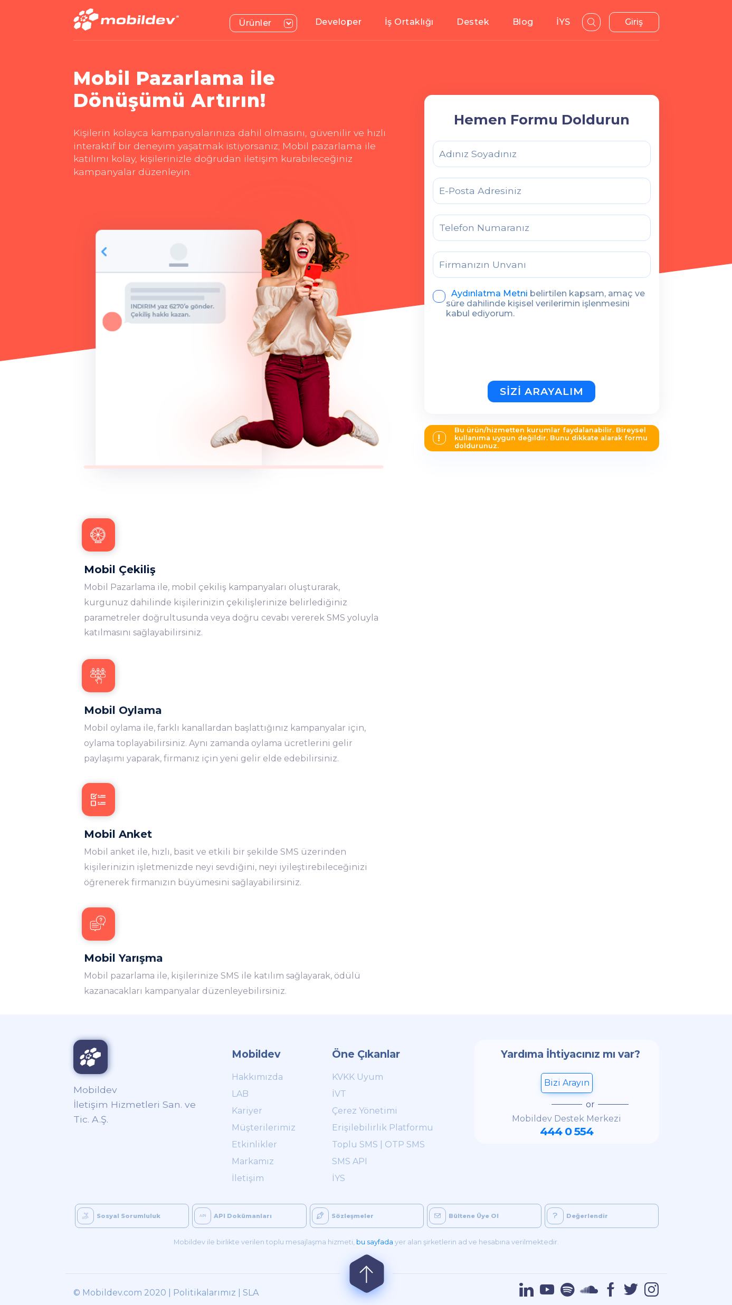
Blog (527, 21)
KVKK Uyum (357, 1077)
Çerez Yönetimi (364, 1111)
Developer (342, 21)
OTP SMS (405, 1144)
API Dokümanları (233, 1215)
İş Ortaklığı (414, 21)
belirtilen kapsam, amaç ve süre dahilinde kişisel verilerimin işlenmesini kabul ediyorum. (539, 303)
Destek (477, 21)
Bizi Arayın (567, 1083)
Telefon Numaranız (484, 227)
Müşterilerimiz (264, 1128)
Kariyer (247, 1111)
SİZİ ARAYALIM (542, 391)
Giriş (634, 22)
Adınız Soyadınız (478, 153)
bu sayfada (375, 1242)
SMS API (349, 1161)
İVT (339, 1094)
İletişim (248, 1178)
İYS (567, 21)
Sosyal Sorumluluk (118, 1215)
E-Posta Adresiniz (480, 190)
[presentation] (513, 351)
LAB (240, 1094)
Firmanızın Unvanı (482, 264)
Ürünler (268, 22)
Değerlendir (577, 1215)
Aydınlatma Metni (489, 293)
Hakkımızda (257, 1077)
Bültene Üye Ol (464, 1215)
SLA (251, 1293)
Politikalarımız (204, 1293)
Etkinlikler (254, 1144)
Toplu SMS (355, 1144)
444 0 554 (566, 1131)
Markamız (253, 1161)
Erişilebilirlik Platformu (382, 1128)
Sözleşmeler (343, 1215)
